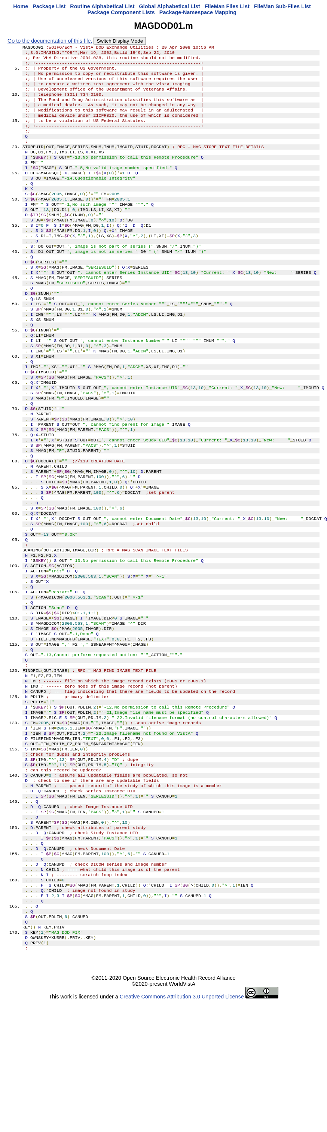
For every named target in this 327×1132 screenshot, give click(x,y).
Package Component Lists (121, 12)
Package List (49, 6)
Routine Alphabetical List (102, 6)
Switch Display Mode (120, 41)
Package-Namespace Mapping (197, 12)
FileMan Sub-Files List (282, 6)
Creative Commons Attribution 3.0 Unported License (182, 1126)
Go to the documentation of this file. (49, 41)
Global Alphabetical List (169, 6)
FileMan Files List (227, 6)
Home (20, 6)
